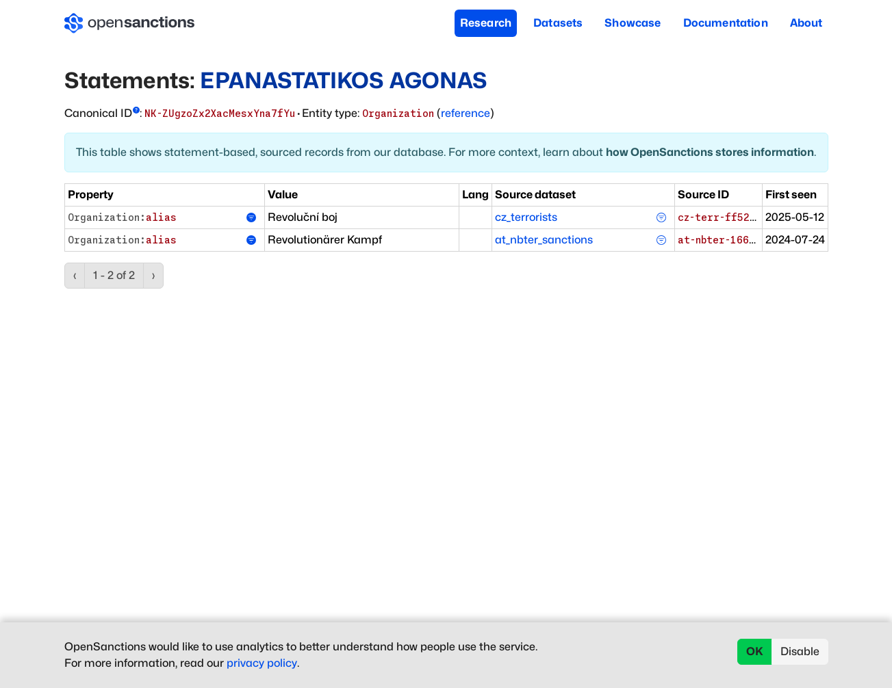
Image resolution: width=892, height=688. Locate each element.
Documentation (725, 22)
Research (485, 22)
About (806, 22)
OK (754, 651)
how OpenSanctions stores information (710, 152)
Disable (799, 651)
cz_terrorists (526, 217)
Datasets (558, 22)
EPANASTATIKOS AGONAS (343, 80)
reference (465, 113)
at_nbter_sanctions (544, 239)
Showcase (632, 22)
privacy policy (262, 663)
